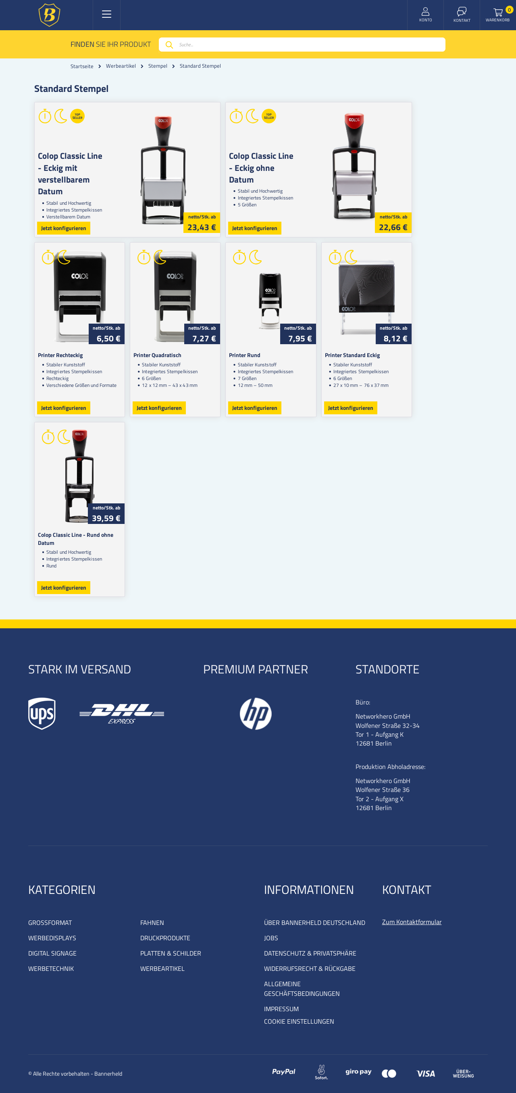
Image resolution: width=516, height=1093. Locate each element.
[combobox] (302, 44)
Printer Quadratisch (175, 355)
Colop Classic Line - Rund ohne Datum (84, 534)
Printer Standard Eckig (404, 355)
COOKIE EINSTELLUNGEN (299, 1021)
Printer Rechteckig (60, 355)
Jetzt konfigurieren (63, 228)
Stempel (157, 66)
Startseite (82, 66)
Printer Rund (279, 355)
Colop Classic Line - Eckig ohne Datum (299, 161)
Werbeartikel (121, 66)
